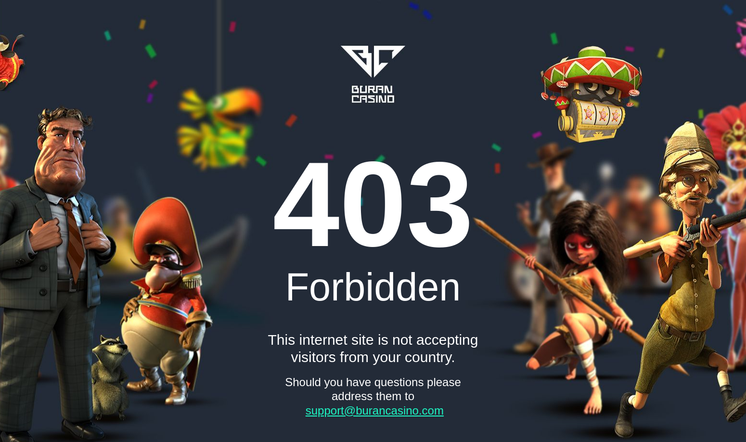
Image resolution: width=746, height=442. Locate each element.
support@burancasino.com (375, 410)
